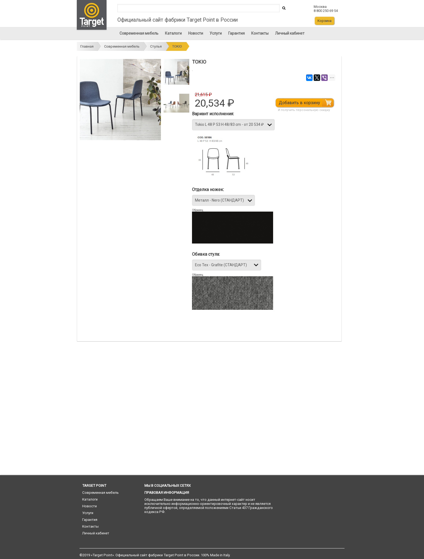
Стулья (156, 46)
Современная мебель (139, 33)
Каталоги (173, 33)
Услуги (216, 33)
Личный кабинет (289, 33)
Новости (195, 33)
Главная (87, 46)
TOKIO (177, 46)
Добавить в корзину (302, 102)
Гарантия (236, 33)
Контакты (260, 33)
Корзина (324, 21)
